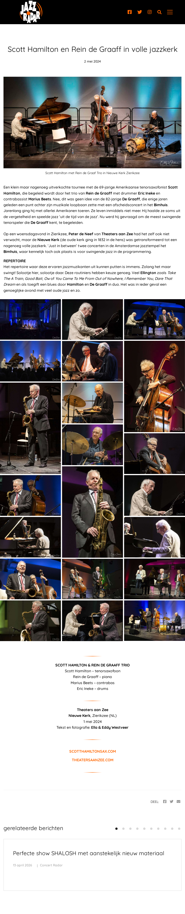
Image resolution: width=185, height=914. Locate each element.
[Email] (178, 802)
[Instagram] (149, 12)
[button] (116, 828)
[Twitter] (139, 12)
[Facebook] (129, 12)
